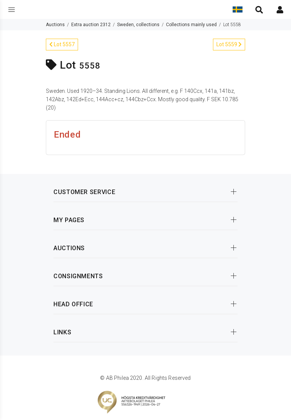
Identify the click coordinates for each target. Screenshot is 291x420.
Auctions (55, 24)
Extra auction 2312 (91, 24)
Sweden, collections (138, 24)
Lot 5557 (62, 44)
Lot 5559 (229, 44)
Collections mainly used (191, 24)
